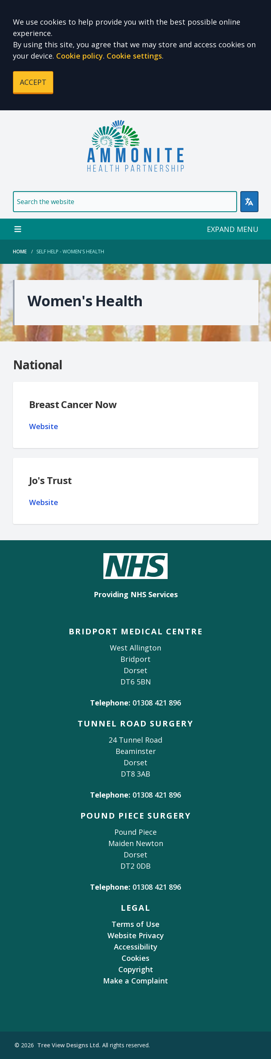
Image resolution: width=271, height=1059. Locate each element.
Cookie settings (134, 56)
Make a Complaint (135, 980)
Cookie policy (79, 56)
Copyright (135, 969)
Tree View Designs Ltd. (69, 1045)
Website (43, 426)
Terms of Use (135, 924)
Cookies (135, 958)
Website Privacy (135, 935)
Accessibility (136, 947)
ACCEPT (33, 82)
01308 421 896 (156, 702)
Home (20, 251)
